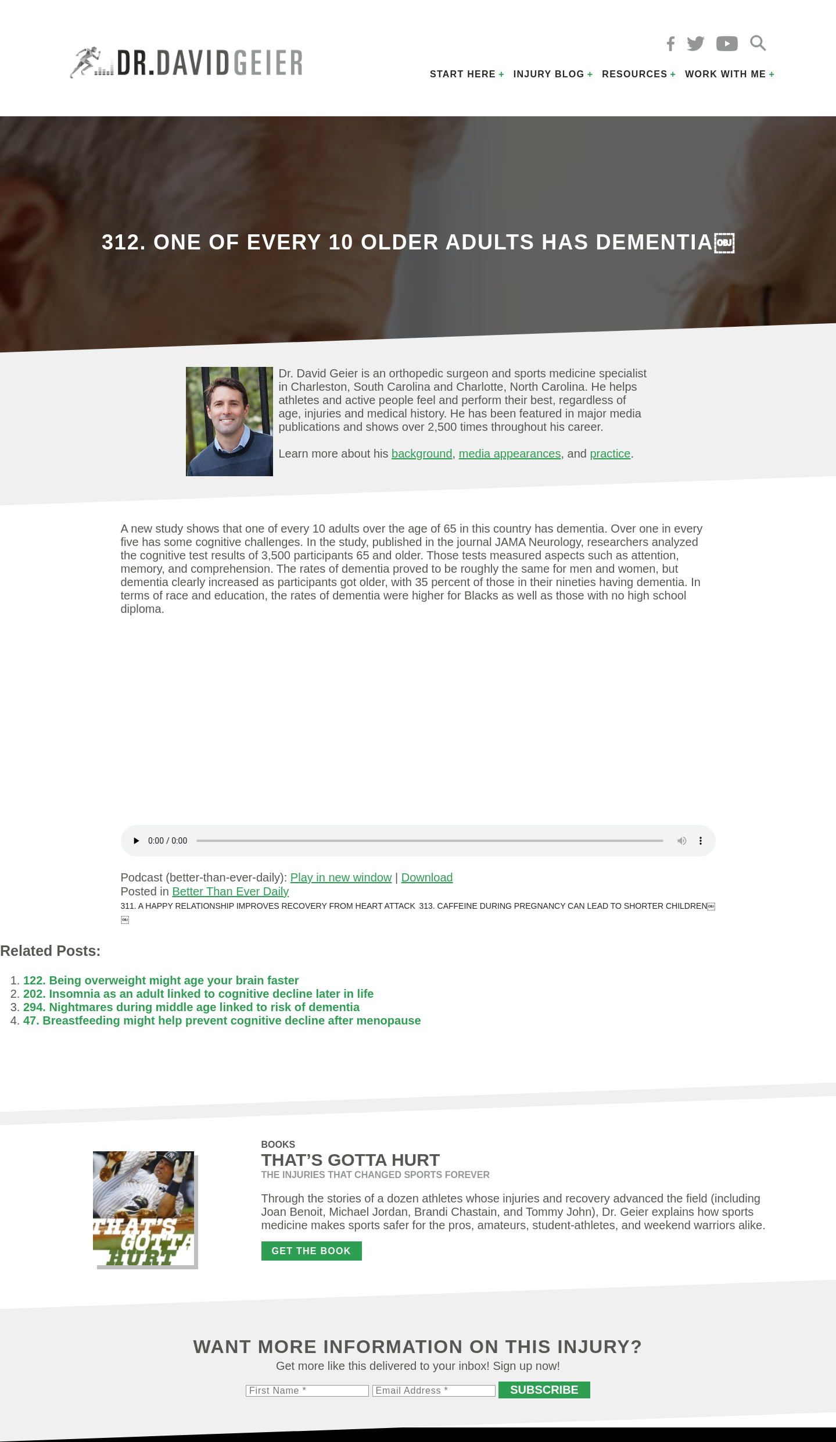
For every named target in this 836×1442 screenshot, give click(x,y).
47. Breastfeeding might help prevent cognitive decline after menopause (222, 1020)
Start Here (463, 74)
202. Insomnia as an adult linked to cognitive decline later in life (198, 993)
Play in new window (341, 877)
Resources (635, 74)
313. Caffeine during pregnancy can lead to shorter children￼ (567, 906)
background (422, 453)
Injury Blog (549, 74)
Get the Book (311, 1251)
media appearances (510, 453)
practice (610, 453)
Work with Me (725, 74)
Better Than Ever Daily (230, 891)
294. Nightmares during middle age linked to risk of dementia (191, 1007)
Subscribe (544, 1389)
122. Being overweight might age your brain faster (161, 980)
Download (427, 877)
